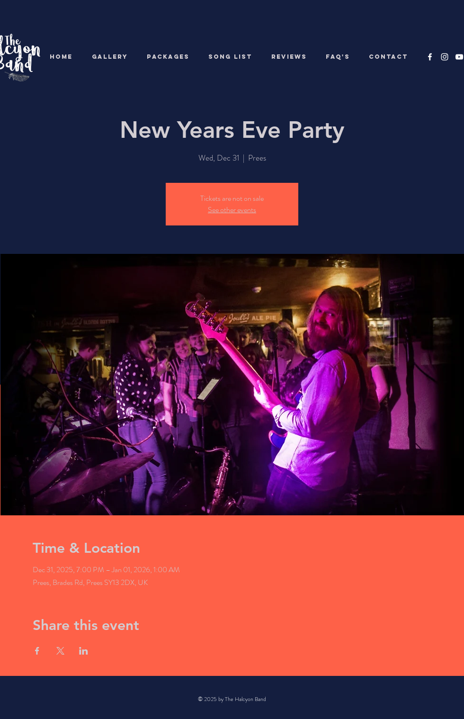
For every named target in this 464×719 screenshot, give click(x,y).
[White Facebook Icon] (430, 57)
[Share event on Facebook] (37, 651)
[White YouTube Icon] (459, 57)
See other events (232, 209)
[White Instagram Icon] (444, 57)
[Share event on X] (60, 651)
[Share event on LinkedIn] (83, 651)
